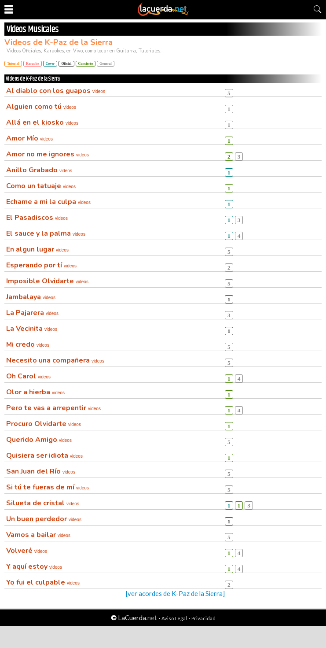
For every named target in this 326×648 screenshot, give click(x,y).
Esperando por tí (41, 265)
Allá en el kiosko (42, 122)
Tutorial (13, 64)
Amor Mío (29, 138)
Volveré (26, 550)
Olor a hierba (35, 392)
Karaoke (32, 64)
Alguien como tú (41, 106)
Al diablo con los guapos (55, 91)
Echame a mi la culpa (48, 202)
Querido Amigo (39, 439)
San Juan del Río (40, 471)
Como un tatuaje (41, 186)
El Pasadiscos (37, 217)
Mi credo (27, 344)
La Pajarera (32, 313)
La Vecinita (31, 328)
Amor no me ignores (47, 154)
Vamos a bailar (38, 535)
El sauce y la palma (45, 233)
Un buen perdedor (43, 519)
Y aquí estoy (34, 566)
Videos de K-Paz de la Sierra (58, 42)
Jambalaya (30, 297)
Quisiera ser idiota (44, 455)
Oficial (66, 64)
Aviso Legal (174, 618)
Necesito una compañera (55, 360)
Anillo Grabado (39, 170)
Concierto (85, 64)
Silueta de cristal (42, 503)
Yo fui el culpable (43, 582)
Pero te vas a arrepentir (53, 408)
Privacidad (203, 618)
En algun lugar (37, 249)
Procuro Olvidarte (43, 424)
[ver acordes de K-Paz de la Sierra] (175, 593)
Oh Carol (28, 376)
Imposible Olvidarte (47, 281)
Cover (50, 64)
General (105, 64)
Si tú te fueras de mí (47, 487)
